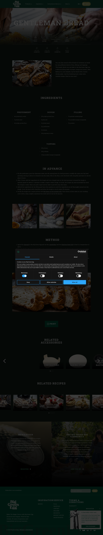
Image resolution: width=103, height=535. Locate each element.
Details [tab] (51, 257)
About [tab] (75, 257)
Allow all (74, 282)
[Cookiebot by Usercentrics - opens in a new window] (79, 252)
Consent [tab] (27, 257)
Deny (28, 282)
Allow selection (51, 282)
